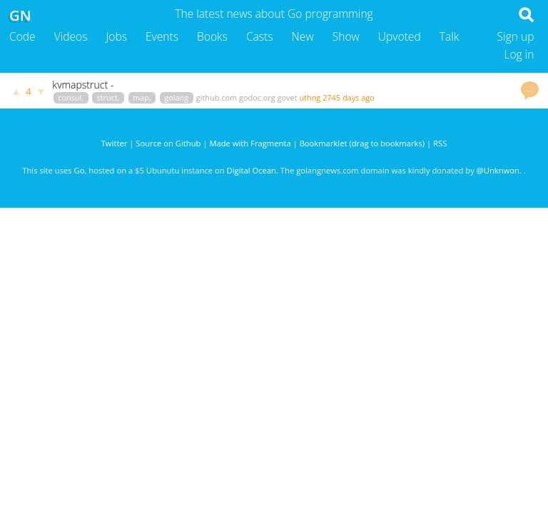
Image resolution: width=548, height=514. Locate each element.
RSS (440, 143)
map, (142, 97)
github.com (216, 97)
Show (346, 36)
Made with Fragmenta (249, 143)
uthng (309, 97)
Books (212, 36)
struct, (108, 97)
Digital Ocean (251, 170)
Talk (450, 36)
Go (79, 170)
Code (22, 36)
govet (288, 97)
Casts (259, 36)
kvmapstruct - (82, 84)
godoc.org (257, 97)
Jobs (116, 36)
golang (176, 97)
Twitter (114, 143)
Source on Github (168, 143)
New (303, 36)
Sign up (515, 36)
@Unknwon (498, 170)
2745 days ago (349, 97)
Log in (519, 54)
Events (162, 36)
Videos (71, 36)
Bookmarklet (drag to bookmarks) (362, 143)
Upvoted (399, 36)
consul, (70, 97)
